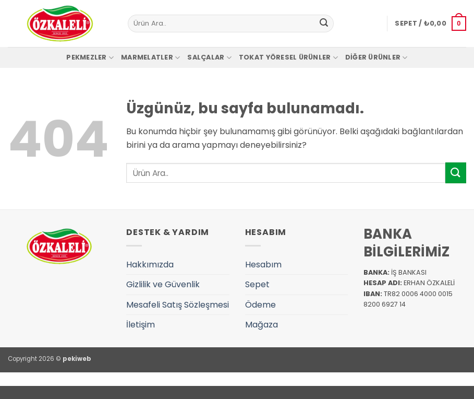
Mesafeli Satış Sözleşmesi (177, 305)
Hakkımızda (150, 265)
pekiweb (77, 359)
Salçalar (209, 58)
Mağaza (261, 325)
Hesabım (263, 265)
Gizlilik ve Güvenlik (163, 284)
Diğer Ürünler (376, 58)
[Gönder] (324, 23)
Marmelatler (150, 58)
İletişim (140, 325)
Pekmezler (90, 58)
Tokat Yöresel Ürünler (288, 58)
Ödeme (260, 305)
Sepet (257, 284)
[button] (430, 23)
